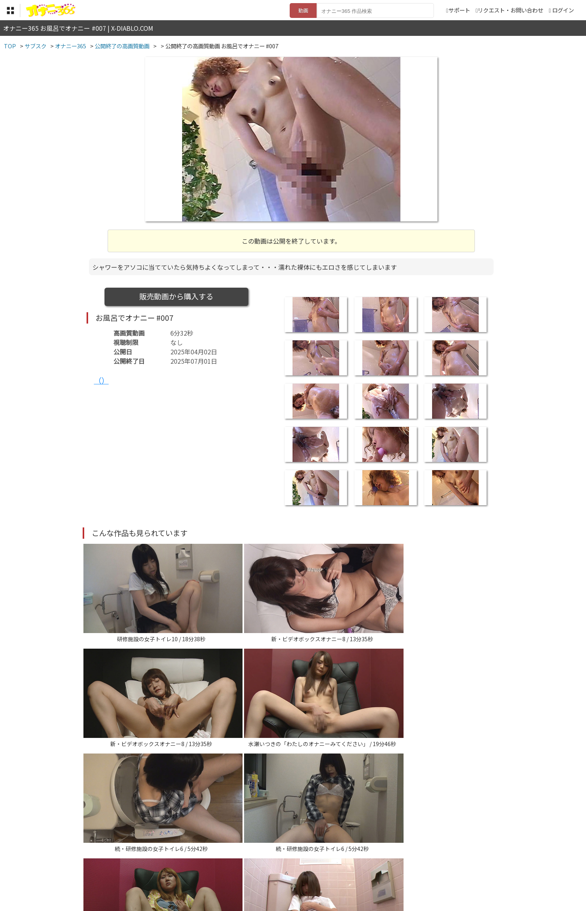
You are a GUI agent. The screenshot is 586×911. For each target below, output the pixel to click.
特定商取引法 (240, 863)
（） (101, 380)
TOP (178, 863)
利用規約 (204, 863)
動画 (303, 10)
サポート (458, 10)
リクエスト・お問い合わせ (509, 10)
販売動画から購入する (176, 296)
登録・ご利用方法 (287, 863)
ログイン (563, 10)
